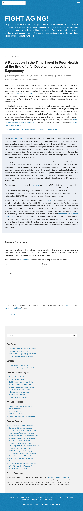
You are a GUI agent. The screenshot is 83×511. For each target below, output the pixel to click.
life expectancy (16, 138)
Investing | (49, 497)
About (57, 500)
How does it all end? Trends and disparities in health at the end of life (31, 129)
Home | (11, 497)
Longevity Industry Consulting (19, 365)
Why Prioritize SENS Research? (20, 466)
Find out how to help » (26, 36)
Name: (7, 264)
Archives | (26, 500)
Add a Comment (31, 80)
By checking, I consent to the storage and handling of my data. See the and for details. (41, 306)
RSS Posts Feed (15, 411)
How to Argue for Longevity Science (21, 433)
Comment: (9, 273)
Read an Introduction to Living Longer (22, 348)
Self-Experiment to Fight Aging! (20, 448)
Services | (40, 497)
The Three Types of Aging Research (22, 458)
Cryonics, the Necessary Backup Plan (22, 430)
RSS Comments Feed (17, 414)
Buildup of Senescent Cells (18, 397)
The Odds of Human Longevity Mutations (23, 435)
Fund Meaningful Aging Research (21, 356)
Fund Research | (28, 497)
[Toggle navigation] (78, 3)
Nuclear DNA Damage (17, 394)
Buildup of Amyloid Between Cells (21, 382)
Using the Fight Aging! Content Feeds (22, 416)
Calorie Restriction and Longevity (20, 428)
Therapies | (59, 497)
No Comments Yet (14, 80)
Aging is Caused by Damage (19, 377)
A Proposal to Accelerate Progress (21, 425)
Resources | (49, 500)
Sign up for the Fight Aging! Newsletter (22, 354)
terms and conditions (13, 308)
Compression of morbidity (23, 93)
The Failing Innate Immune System (21, 387)
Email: (44, 264)
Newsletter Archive (15, 409)
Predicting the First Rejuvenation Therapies (24, 446)
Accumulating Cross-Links (18, 379)
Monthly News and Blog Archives (20, 406)
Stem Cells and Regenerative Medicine (23, 453)
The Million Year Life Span (18, 468)
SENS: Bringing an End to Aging (20, 451)
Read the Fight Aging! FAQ (18, 351)
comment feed (25, 260)
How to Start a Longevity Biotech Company (24, 368)
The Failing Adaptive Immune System (22, 384)
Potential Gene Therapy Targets (20, 443)
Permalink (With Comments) (17, 76)
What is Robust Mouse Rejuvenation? (22, 463)
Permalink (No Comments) (43, 76)
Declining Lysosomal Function (19, 389)
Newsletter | (70, 497)
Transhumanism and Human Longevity (22, 461)
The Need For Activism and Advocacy (22, 438)
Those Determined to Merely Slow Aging (23, 456)
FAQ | (18, 497)
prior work (47, 200)
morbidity (36, 185)
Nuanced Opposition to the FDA (20, 441)
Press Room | (37, 500)
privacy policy (69, 305)
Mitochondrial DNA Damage (19, 392)
